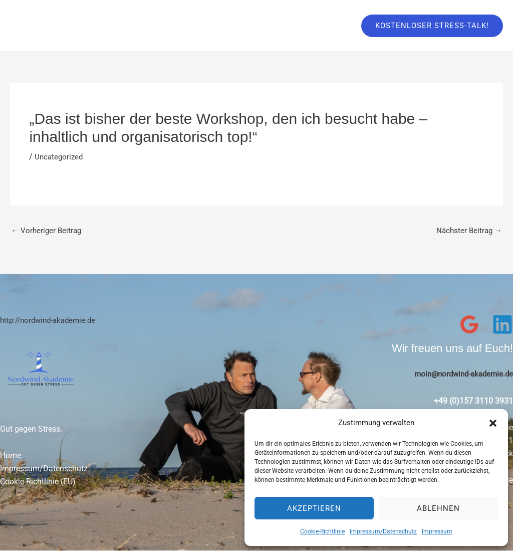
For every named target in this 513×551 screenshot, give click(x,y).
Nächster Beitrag (467, 231)
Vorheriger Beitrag (47, 231)
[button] (493, 423)
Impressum (437, 531)
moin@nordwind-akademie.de (460, 374)
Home (10, 456)
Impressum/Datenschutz (383, 531)
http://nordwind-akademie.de (51, 320)
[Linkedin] (502, 324)
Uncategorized (60, 156)
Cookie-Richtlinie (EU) (38, 482)
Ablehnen (438, 508)
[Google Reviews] (469, 324)
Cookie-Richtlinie (322, 531)
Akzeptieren (314, 508)
